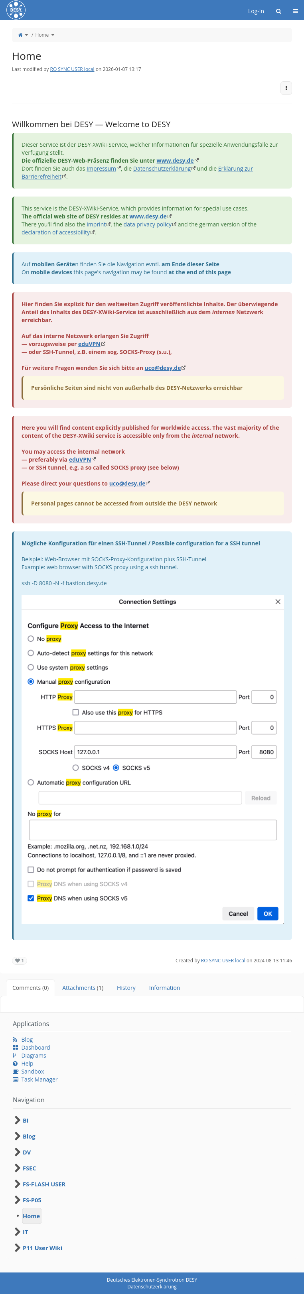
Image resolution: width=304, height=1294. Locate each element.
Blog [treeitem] (29, 1136)
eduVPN (89, 344)
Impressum (101, 168)
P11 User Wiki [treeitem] (42, 1248)
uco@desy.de (163, 368)
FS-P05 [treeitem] (32, 1200)
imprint (96, 224)
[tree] (152, 1184)
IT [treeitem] (25, 1232)
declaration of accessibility (56, 232)
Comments (30, 987)
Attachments (82, 987)
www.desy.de (174, 160)
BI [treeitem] (26, 1120)
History (126, 987)
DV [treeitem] (27, 1152)
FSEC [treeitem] (29, 1168)
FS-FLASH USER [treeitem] (44, 1184)
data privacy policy (148, 224)
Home (42, 34)
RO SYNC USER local (72, 69)
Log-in (256, 11)
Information (164, 987)
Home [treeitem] (31, 1216)
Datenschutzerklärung (162, 168)
